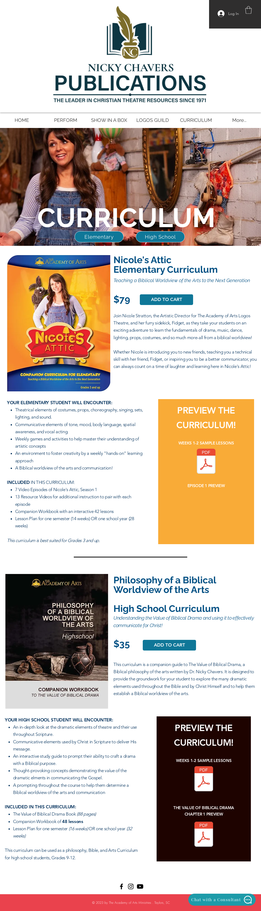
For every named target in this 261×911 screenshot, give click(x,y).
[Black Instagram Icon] (130, 886)
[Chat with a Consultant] (222, 900)
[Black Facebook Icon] (121, 886)
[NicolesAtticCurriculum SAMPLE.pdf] (206, 461)
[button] (248, 10)
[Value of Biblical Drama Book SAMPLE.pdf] (203, 834)
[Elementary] (99, 236)
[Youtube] (140, 886)
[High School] (160, 236)
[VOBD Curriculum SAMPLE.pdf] (203, 779)
